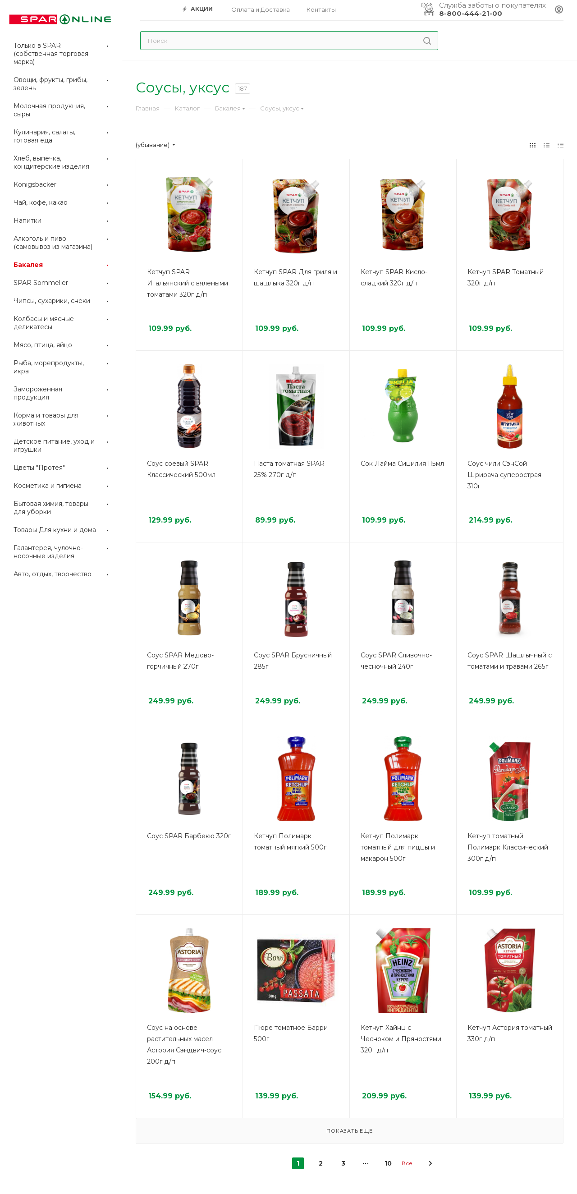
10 (388, 1163)
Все (407, 1163)
